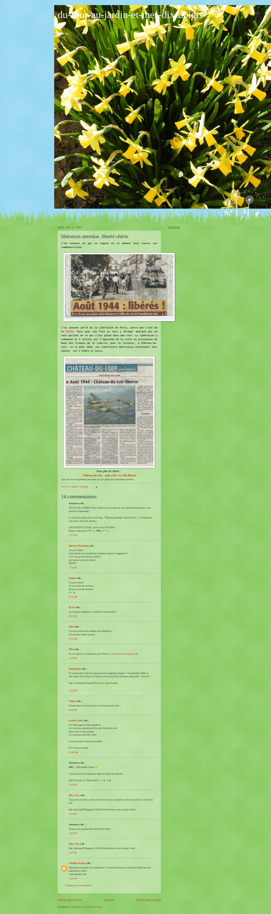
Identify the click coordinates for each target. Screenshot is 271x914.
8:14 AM (73, 597)
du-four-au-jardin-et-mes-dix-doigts (130, 14)
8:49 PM (73, 710)
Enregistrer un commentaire (78, 885)
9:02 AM (73, 639)
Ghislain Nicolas (77, 863)
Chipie (72, 701)
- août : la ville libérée (109, 475)
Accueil (109, 900)
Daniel (72, 578)
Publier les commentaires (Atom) (86, 907)
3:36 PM (73, 852)
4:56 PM (73, 690)
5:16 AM (73, 785)
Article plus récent (70, 900)
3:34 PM (73, 814)
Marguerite (74, 669)
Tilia (71, 649)
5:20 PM (73, 878)
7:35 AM (73, 535)
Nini (71, 626)
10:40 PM (73, 752)
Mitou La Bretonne (78, 546)
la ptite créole (75, 720)
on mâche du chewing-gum (122, 654)
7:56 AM (73, 567)
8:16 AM (73, 616)
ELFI (71, 607)
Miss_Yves (74, 795)
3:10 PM (73, 658)
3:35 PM (73, 833)
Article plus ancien (148, 900)
